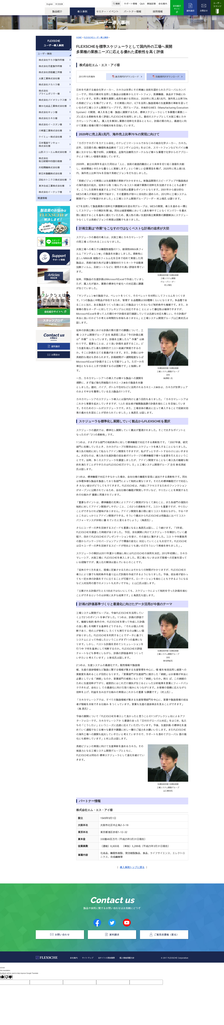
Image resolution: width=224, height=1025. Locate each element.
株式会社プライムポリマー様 (49, 92)
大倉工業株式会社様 (49, 78)
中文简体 (59, 4)
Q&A (142, 3)
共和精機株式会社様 (49, 167)
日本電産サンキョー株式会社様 (49, 144)
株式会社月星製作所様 (50, 66)
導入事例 (82, 11)
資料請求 (190, 10)
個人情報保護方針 (126, 958)
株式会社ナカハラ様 (49, 84)
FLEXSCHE (18, 8)
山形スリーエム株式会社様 (53, 152)
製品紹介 (57, 11)
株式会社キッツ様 (48, 112)
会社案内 (163, 3)
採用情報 (158, 11)
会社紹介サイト (177, 7)
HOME (79, 37)
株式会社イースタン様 (50, 124)
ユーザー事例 (45, 53)
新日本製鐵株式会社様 (50, 173)
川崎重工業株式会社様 (50, 130)
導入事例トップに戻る (132, 867)
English (50, 4)
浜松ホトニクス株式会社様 (53, 179)
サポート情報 (130, 3)
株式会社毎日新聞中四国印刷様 (50, 159)
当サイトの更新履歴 (106, 958)
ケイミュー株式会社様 (50, 136)
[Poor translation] (9, 977)
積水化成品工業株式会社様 (53, 105)
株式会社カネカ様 (48, 118)
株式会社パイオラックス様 (53, 99)
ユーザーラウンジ (217, 5)
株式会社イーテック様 (50, 192)
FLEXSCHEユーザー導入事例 (96, 37)
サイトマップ (87, 958)
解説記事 (151, 3)
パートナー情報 (132, 11)
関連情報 (42, 198)
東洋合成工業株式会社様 (51, 185)
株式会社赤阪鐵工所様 (50, 72)
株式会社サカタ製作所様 (51, 59)
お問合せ (204, 10)
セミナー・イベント (107, 11)
